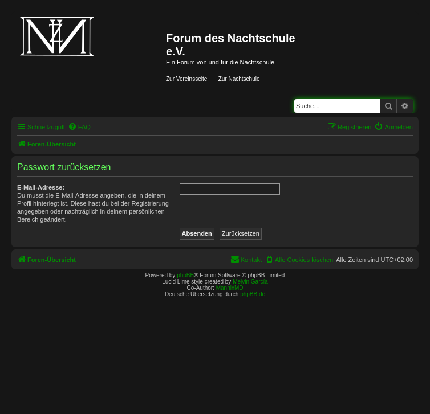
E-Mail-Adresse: (40, 187)
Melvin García (250, 281)
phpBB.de (252, 294)
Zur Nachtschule (239, 79)
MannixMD (230, 288)
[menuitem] (79, 127)
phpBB (185, 275)
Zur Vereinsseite (186, 79)
